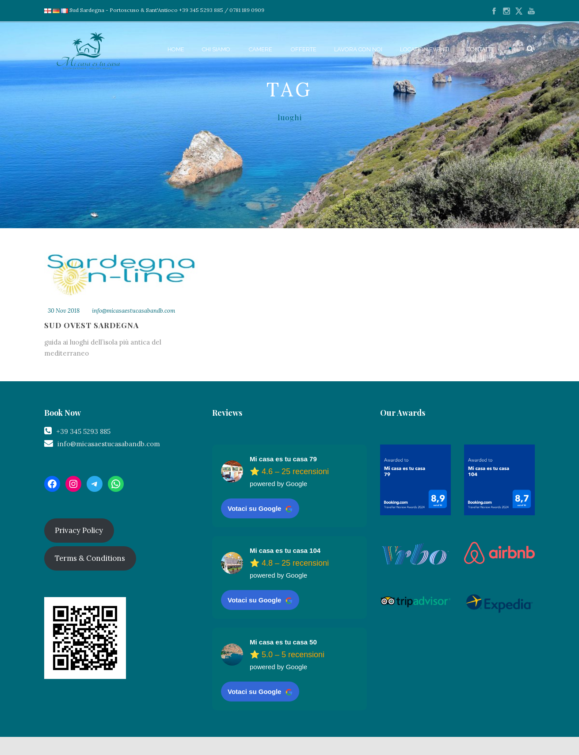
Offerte (303, 49)
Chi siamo (216, 49)
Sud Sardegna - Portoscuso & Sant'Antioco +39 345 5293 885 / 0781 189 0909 (162, 10)
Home (176, 49)
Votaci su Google (260, 509)
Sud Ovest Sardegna (91, 325)
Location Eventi (424, 49)
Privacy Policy (79, 530)
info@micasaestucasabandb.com (133, 310)
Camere (260, 49)
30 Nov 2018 (64, 310)
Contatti (480, 49)
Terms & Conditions (90, 558)
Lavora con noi (358, 49)
